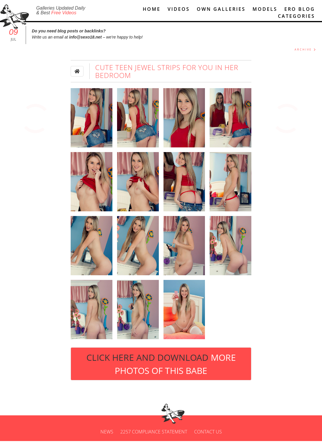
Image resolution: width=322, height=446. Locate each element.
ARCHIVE (303, 54)
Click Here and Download (161, 368)
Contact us (208, 436)
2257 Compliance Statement (153, 436)
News (106, 436)
